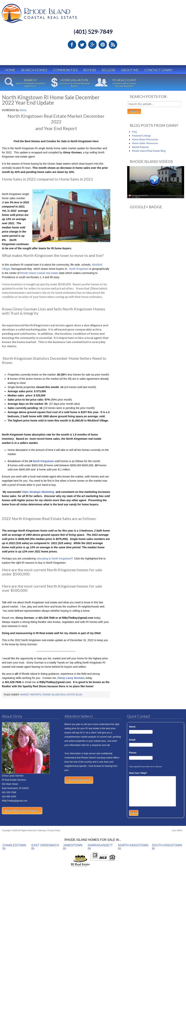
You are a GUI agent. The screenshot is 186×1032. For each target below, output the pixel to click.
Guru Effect (177, 830)
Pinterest (103, 44)
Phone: (133, 752)
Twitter (82, 44)
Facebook (72, 44)
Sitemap (42, 830)
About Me (130, 70)
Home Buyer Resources (145, 139)
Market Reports (30, 694)
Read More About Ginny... (22, 810)
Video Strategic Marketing (38, 491)
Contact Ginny (158, 70)
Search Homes (34, 70)
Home (10, 70)
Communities (65, 70)
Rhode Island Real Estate (47, 15)
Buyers (89, 70)
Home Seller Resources (145, 143)
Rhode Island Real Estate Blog (62, 694)
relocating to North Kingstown (53, 558)
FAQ (134, 131)
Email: (133, 739)
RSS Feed (113, 44)
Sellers (108, 70)
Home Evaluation (79, 780)
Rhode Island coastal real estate (39, 273)
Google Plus (92, 44)
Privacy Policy (53, 830)
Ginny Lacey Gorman (71, 677)
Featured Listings (141, 135)
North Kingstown (79, 268)
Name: (133, 726)
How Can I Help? (139, 773)
